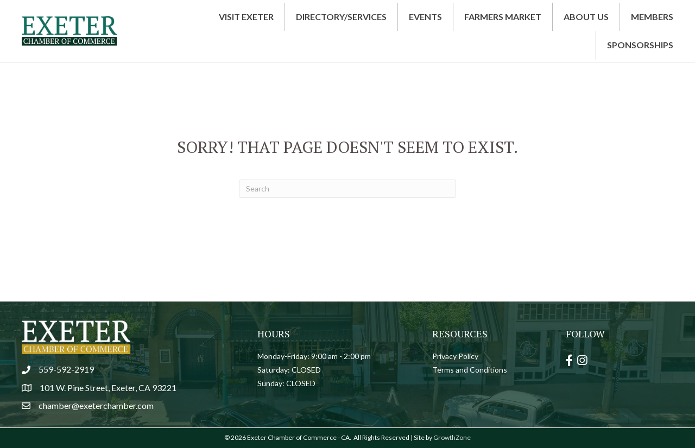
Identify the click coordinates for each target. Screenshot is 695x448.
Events (425, 16)
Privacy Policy (455, 356)
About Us (586, 16)
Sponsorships (640, 45)
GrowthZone (452, 437)
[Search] (347, 189)
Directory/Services (341, 16)
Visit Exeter (246, 16)
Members (652, 16)
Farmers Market (502, 16)
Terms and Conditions (469, 369)
